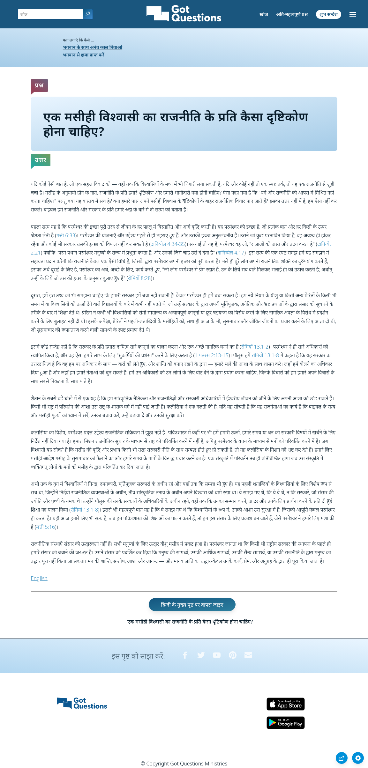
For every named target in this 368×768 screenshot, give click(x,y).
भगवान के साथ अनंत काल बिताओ (92, 47)
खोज (263, 14)
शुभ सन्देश (328, 14)
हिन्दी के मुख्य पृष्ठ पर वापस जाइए (192, 604)
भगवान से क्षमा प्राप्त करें (83, 55)
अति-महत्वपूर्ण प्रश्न (292, 14)
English (39, 578)
